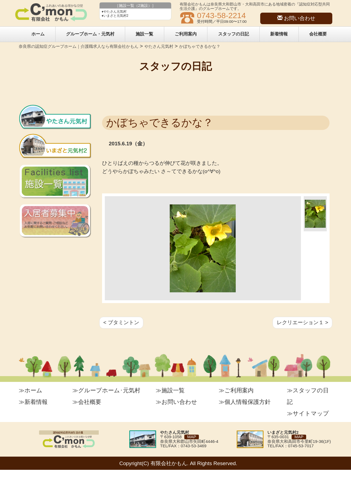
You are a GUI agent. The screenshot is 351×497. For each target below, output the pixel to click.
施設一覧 (144, 34)
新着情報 (279, 34)
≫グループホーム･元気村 (106, 390)
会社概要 (318, 34)
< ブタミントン (121, 322)
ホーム (38, 34)
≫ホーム (30, 390)
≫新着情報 (33, 402)
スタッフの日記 (233, 34)
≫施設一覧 (170, 390)
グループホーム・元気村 (90, 34)
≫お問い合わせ (176, 402)
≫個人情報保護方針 (245, 402)
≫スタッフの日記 (308, 396)
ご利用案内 (186, 34)
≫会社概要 (86, 402)
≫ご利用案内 (236, 390)
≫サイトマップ (308, 413)
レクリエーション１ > (302, 322)
